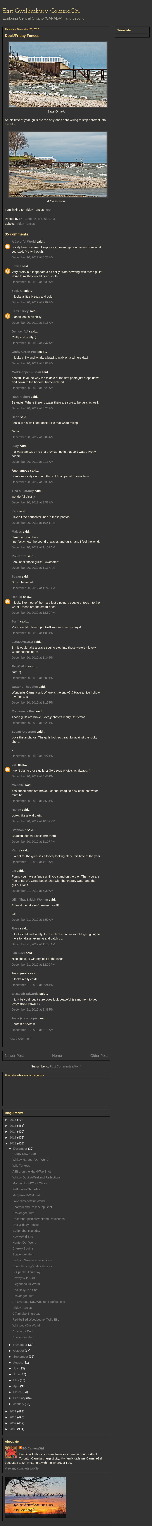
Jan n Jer (18, 953)
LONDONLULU (22, 641)
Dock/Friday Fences (26, 1224)
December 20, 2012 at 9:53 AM (32, 502)
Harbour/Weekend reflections (32, 1260)
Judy (16, 446)
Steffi (15, 621)
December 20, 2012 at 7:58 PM (33, 801)
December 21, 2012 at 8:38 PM (33, 1009)
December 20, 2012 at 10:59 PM (33, 821)
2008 (13, 1429)
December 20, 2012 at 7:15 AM (32, 322)
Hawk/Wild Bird (22, 1236)
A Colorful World (24, 241)
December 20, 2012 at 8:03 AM (32, 363)
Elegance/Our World (26, 1284)
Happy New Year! (24, 1153)
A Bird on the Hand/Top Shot (31, 1171)
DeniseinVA (20, 331)
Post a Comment (20, 1038)
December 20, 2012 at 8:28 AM (32, 408)
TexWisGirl (19, 666)
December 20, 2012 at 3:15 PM (33, 702)
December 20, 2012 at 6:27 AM (32, 257)
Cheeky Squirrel (23, 1248)
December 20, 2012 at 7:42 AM (32, 343)
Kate (15, 511)
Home (57, 1056)
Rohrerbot (19, 556)
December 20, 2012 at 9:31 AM (32, 482)
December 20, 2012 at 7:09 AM (32, 302)
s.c (14, 870)
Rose (15, 928)
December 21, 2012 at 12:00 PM (33, 964)
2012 (13, 1143)
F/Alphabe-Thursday (26, 1189)
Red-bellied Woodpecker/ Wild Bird (36, 1319)
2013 (13, 1137)
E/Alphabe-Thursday (26, 1230)
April (16, 1386)
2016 (13, 1119)
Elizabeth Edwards (25, 993)
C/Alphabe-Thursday (26, 1313)
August (18, 1362)
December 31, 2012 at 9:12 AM (32, 1030)
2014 (13, 1131)
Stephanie (19, 830)
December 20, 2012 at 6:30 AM (32, 282)
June (17, 1374)
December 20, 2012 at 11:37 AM (33, 567)
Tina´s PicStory (23, 491)
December (20, 1148)
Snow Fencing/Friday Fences (32, 1266)
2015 (13, 1125)
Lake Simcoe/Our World (28, 1201)
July (16, 1368)
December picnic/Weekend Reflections (38, 1219)
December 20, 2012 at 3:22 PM (33, 756)
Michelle (18, 785)
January (19, 1404)
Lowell (16, 266)
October (19, 1350)
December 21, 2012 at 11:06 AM (33, 944)
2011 (13, 1411)
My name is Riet (23, 711)
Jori (14, 764)
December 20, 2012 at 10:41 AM (33, 522)
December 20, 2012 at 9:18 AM (32, 461)
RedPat (17, 596)
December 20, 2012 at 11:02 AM (33, 547)
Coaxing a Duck (23, 1331)
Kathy (16, 850)
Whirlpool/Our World (26, 1325)
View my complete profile (22, 1468)
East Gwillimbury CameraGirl (41, 11)
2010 (13, 1417)
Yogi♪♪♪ (17, 290)
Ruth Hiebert (21, 396)
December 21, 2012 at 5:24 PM (33, 985)
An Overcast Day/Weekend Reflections (38, 1301)
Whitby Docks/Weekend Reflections (36, 1177)
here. (48, 209)
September (21, 1356)
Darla (15, 417)
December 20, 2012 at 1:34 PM (33, 657)
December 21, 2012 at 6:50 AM (32, 919)
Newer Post (14, 1056)
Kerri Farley (20, 311)
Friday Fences (25, 223)
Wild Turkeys (21, 1165)
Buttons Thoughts (25, 686)
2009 (13, 1423)
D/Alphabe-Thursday (26, 1272)
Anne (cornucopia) (25, 1018)
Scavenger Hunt (23, 1213)
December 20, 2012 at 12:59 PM (33, 612)
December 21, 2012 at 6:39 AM (32, 890)
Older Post (99, 1056)
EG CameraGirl (33, 1448)
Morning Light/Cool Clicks (29, 1183)
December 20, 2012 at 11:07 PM (33, 841)
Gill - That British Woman (30, 899)
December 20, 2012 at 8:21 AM (32, 388)
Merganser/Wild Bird (26, 1195)
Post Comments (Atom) (65, 1066)
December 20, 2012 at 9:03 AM (32, 437)
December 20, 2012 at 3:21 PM (33, 723)
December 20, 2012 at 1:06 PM (33, 633)
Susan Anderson (24, 731)
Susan (16, 576)
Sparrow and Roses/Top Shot (32, 1207)
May (16, 1380)
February (19, 1398)
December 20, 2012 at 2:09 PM (33, 678)
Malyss (17, 531)
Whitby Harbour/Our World (30, 1159)
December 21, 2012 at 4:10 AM (32, 862)
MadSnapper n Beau (26, 372)
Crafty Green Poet (25, 351)
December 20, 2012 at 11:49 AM (33, 588)
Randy (16, 809)
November (20, 1344)
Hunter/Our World (24, 1242)
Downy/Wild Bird (23, 1278)
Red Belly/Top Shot (25, 1290)
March (17, 1392)
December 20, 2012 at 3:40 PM (33, 776)
